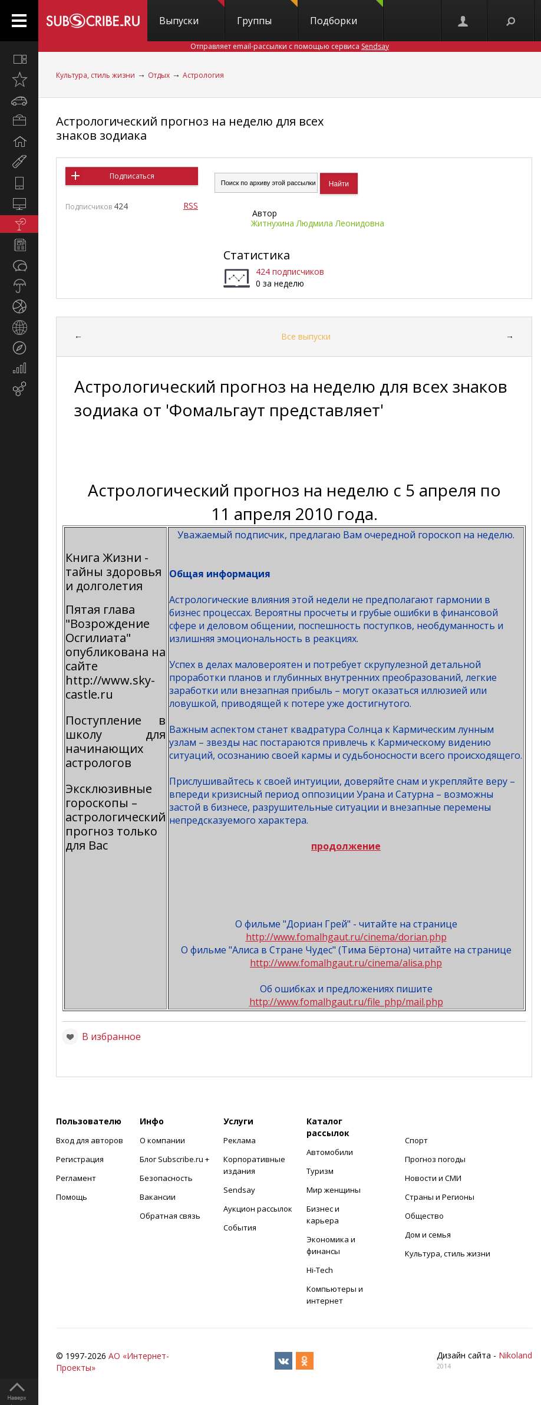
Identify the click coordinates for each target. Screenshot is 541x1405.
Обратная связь (170, 1215)
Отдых (159, 75)
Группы (267, 13)
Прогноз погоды (435, 1159)
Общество (424, 1215)
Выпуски (192, 13)
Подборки (346, 13)
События (239, 1227)
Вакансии (158, 1197)
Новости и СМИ (433, 1178)
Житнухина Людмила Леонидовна (317, 223)
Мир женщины (333, 1189)
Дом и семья (428, 1234)
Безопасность (166, 1178)
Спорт (416, 1140)
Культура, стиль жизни (95, 75)
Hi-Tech (319, 1270)
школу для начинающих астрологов (115, 748)
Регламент (76, 1178)
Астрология (203, 75)
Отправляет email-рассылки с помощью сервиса (289, 46)
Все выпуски (306, 336)
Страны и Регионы (439, 1197)
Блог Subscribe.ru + (175, 1159)
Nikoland (515, 1355)
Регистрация (80, 1159)
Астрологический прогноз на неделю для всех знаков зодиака (190, 128)
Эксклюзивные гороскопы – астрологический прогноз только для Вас (115, 817)
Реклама (239, 1140)
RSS (190, 205)
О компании (162, 1140)
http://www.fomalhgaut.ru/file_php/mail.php (346, 1001)
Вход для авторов (89, 1140)
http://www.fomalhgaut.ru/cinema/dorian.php (346, 936)
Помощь (71, 1197)
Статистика (256, 255)
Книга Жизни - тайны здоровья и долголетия (113, 572)
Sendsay (239, 1189)
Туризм (320, 1171)
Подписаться (132, 176)
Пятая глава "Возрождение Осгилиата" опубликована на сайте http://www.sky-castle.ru (115, 651)
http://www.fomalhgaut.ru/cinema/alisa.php (346, 962)
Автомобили (329, 1152)
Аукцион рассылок (257, 1208)
